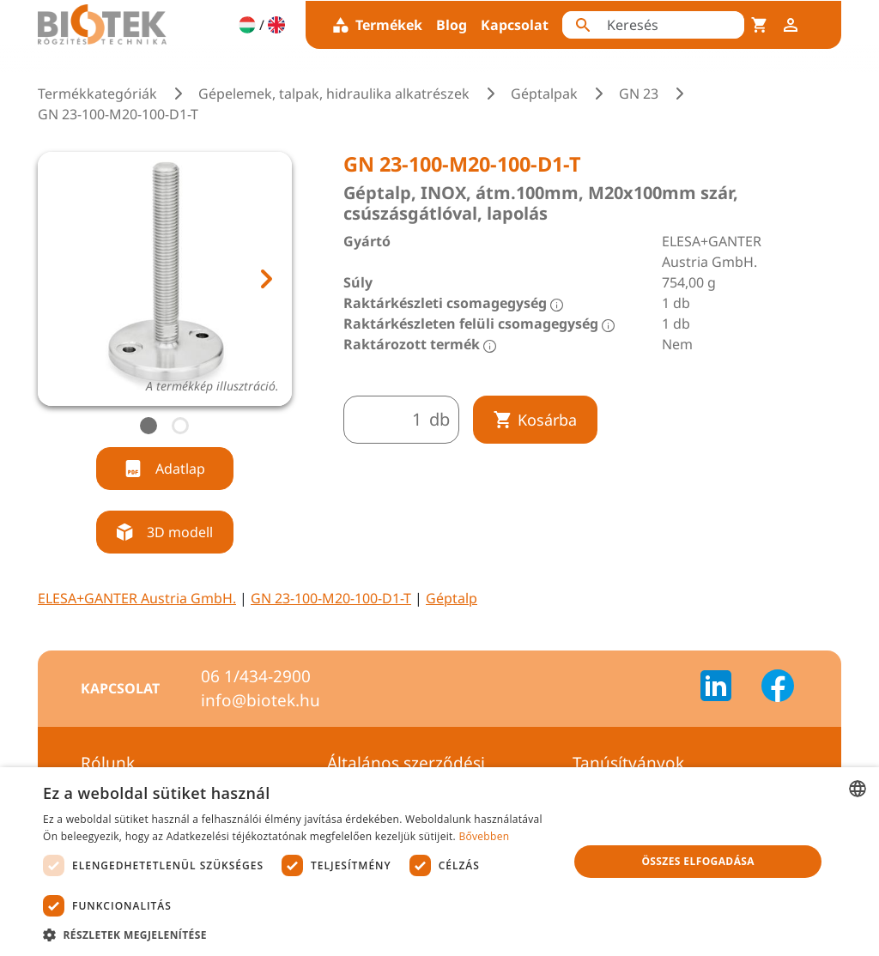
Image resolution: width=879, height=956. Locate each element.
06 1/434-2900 (256, 676)
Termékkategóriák (97, 93)
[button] (298, 934)
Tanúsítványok (628, 763)
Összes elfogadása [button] (698, 861)
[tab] (148, 426)
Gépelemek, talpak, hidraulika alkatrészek (334, 93)
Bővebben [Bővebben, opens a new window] (483, 836)
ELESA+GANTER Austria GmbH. (137, 598)
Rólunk (108, 763)
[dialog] (439, 861)
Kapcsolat (515, 24)
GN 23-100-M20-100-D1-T (331, 598)
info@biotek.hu (260, 700)
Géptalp (451, 598)
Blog (451, 24)
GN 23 (638, 93)
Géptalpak (544, 93)
